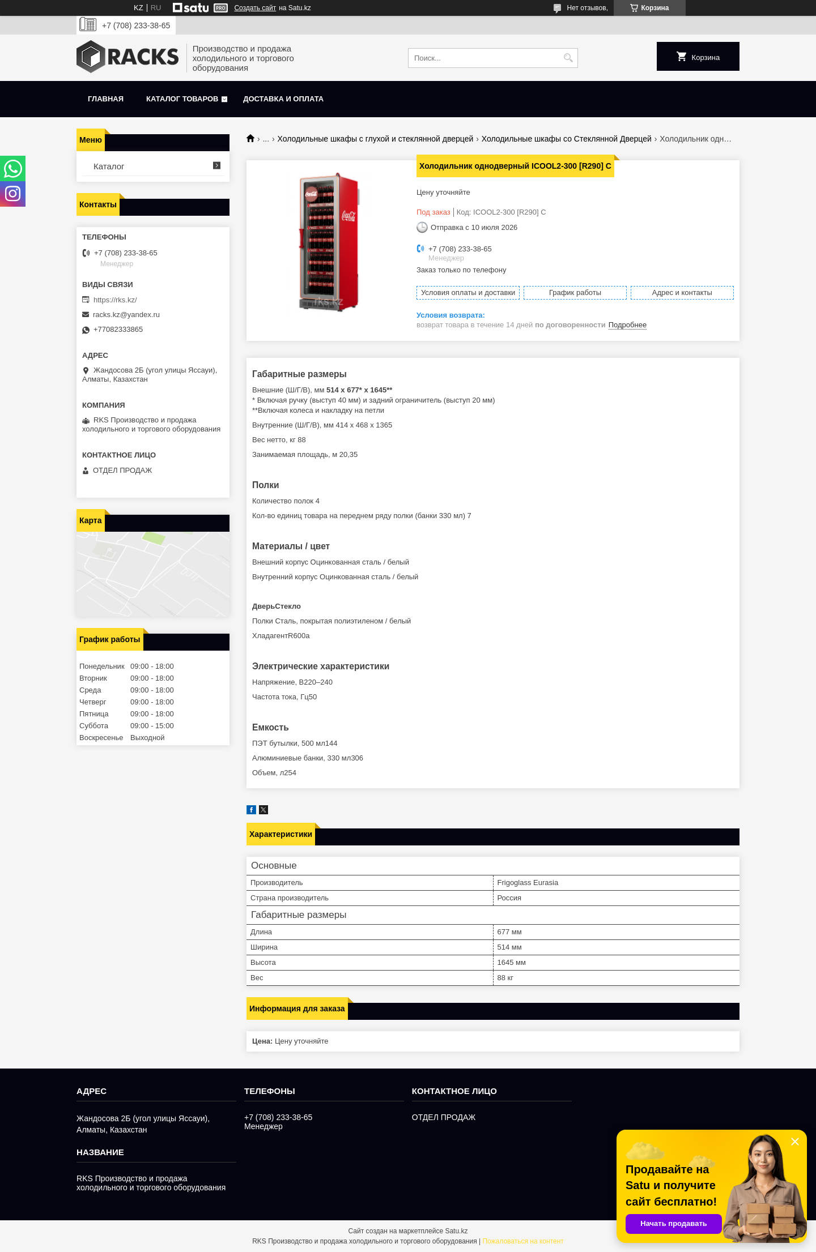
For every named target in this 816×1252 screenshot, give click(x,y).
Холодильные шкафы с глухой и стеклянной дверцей (376, 138)
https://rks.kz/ (115, 300)
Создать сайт (255, 8)
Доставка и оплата (283, 99)
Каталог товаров (182, 99)
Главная (106, 99)
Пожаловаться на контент (522, 1241)
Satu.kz (456, 1231)
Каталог (109, 166)
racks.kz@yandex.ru (126, 314)
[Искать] (568, 58)
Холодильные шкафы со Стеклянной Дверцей (567, 138)
